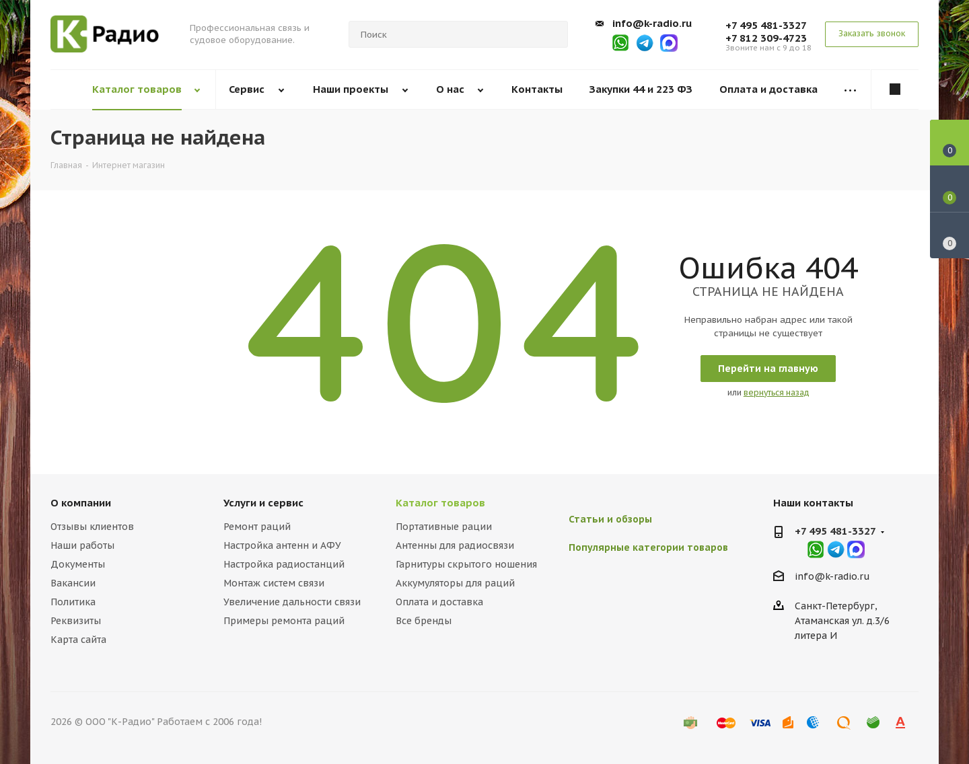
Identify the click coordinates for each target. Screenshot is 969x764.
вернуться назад (777, 392)
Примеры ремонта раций (284, 621)
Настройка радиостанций (284, 564)
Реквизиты (75, 621)
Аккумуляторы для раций (455, 583)
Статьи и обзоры (610, 519)
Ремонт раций (257, 527)
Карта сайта (78, 640)
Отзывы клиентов (92, 527)
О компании (80, 502)
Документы (77, 564)
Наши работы (82, 545)
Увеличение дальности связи (292, 602)
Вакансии (73, 583)
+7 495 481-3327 (766, 25)
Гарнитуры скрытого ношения (466, 564)
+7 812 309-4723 (766, 38)
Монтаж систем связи (273, 583)
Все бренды (424, 621)
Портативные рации (444, 527)
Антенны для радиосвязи (455, 545)
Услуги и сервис (263, 502)
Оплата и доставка (439, 602)
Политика (73, 602)
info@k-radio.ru (652, 23)
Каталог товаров (440, 502)
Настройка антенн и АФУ (282, 545)
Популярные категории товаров (648, 547)
